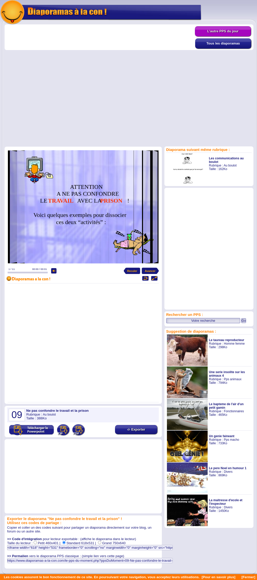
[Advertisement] (59, 85)
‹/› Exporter (136, 429)
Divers (228, 472)
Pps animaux (232, 379)
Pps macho (231, 439)
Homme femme (234, 343)
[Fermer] (248, 577)
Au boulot (230, 165)
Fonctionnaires (234, 411)
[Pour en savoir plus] (218, 577)
